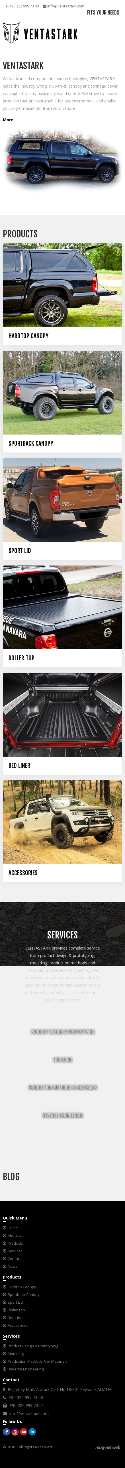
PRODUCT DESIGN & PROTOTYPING (62, 1032)
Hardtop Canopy (22, 1286)
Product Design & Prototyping (33, 1345)
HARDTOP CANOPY (28, 336)
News (12, 1266)
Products (15, 1243)
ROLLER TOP (21, 658)
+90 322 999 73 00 (22, 6)
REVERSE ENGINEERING (62, 1115)
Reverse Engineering (26, 1369)
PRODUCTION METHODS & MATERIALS (62, 1088)
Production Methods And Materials (37, 1361)
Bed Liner (16, 1317)
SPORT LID (20, 551)
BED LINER (19, 765)
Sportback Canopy (24, 1294)
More (8, 119)
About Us (15, 1235)
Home (13, 1227)
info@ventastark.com (63, 6)
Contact (14, 1258)
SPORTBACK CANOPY (31, 443)
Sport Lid (15, 1302)
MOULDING (62, 1060)
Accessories (18, 1325)
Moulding (16, 1353)
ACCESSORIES (23, 873)
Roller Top (16, 1309)
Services (15, 1250)
